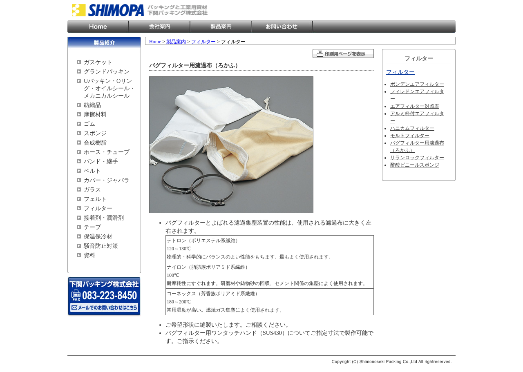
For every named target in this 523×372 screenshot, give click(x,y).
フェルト (95, 199)
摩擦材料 (95, 114)
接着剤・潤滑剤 (104, 218)
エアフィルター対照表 (414, 106)
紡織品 (92, 105)
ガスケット (98, 62)
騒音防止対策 (101, 246)
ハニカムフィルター (412, 128)
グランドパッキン (107, 72)
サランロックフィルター (417, 157)
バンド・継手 (101, 161)
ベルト (92, 171)
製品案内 (220, 26)
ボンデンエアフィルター (417, 84)
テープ (92, 227)
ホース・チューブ (107, 152)
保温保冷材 (98, 237)
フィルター (98, 208)
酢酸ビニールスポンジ (414, 165)
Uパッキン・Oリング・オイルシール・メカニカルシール (109, 88)
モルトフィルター (409, 135)
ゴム (89, 124)
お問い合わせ (282, 26)
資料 (89, 255)
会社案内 (159, 26)
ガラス (92, 190)
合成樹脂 (95, 143)
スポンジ (95, 133)
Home (98, 26)
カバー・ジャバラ (107, 180)
